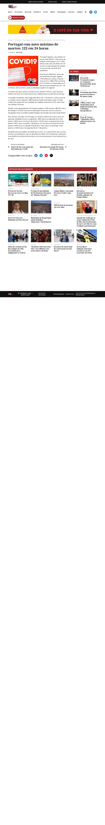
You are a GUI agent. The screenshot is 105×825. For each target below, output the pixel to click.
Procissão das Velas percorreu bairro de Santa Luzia (88, 94)
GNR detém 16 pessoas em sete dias (63, 206)
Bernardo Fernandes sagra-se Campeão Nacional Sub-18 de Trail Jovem (88, 82)
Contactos (69, 294)
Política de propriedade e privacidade (85, 294)
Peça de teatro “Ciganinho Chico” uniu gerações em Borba (87, 120)
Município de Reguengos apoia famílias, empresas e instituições (41, 220)
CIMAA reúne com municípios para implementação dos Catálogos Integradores (88, 107)
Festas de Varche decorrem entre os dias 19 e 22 (18, 193)
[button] (10, 18)
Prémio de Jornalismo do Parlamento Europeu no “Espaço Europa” (41, 193)
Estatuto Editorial (42, 294)
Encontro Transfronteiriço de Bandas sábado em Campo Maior (85, 194)
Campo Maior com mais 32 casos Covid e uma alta (63, 193)
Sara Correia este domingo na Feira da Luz (18, 219)
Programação (58, 294)
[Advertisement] (34, 273)
